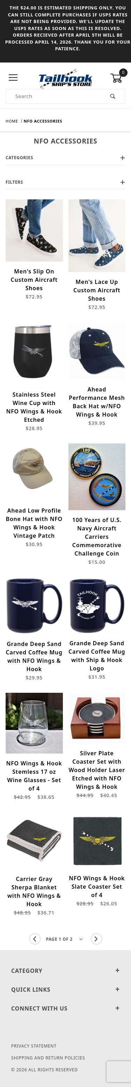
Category (65, 971)
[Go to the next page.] (96, 939)
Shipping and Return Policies (48, 1058)
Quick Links (65, 989)
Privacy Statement (34, 1046)
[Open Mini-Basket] (117, 78)
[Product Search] (53, 96)
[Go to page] (65, 939)
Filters (65, 182)
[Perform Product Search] (113, 96)
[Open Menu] (13, 78)
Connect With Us (65, 1008)
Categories (65, 158)
